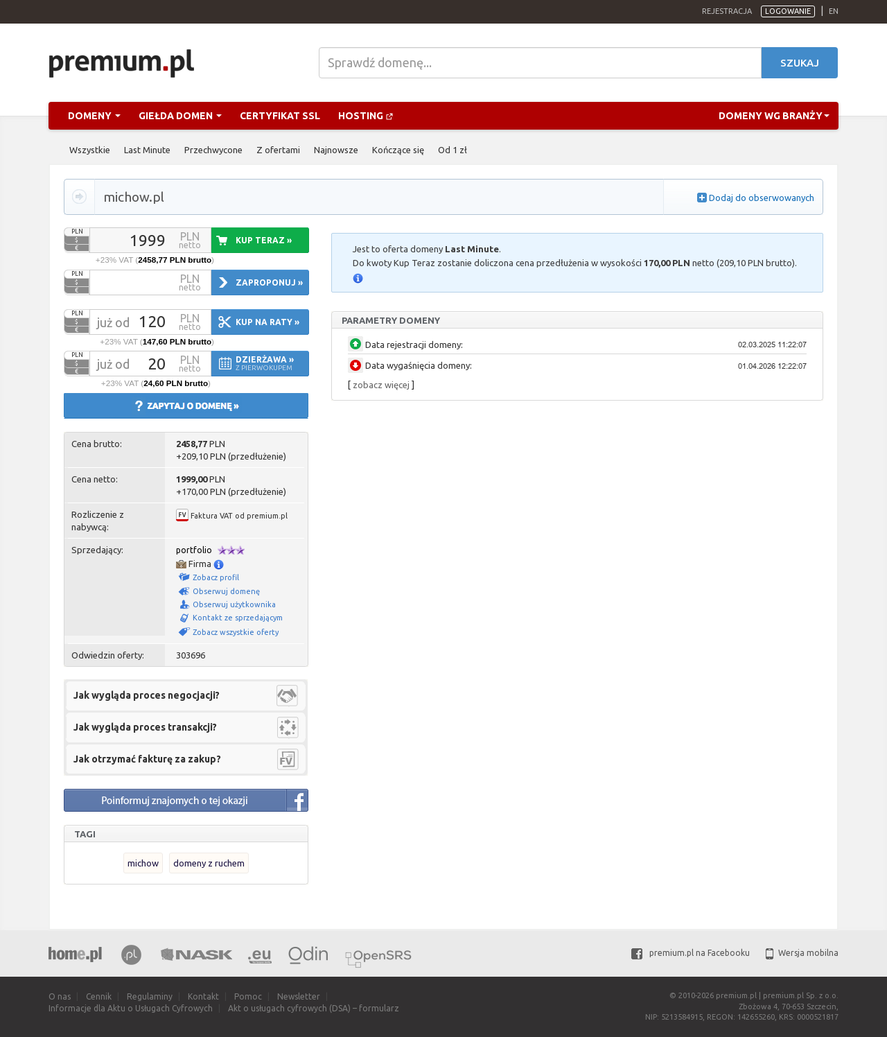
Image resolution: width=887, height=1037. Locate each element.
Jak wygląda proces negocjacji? (146, 695)
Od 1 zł (452, 150)
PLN (77, 231)
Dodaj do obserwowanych (761, 197)
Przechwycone (213, 150)
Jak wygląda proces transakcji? (145, 727)
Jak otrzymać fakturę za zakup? (147, 759)
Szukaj (799, 63)
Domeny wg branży (774, 115)
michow (143, 863)
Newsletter (298, 996)
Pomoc (248, 996)
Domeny (94, 115)
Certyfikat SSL (280, 115)
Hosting (366, 115)
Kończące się (398, 150)
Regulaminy (150, 996)
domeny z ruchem (209, 863)
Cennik (99, 996)
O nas (60, 996)
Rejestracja (727, 11)
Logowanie (788, 11)
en (833, 11)
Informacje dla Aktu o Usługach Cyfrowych (131, 1008)
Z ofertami (278, 150)
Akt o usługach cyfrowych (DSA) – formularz (313, 1008)
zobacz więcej (381, 385)
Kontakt (203, 996)
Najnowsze (336, 150)
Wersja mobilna (802, 952)
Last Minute (147, 150)
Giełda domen (180, 115)
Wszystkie (89, 150)
